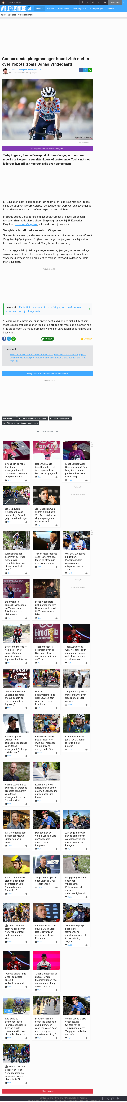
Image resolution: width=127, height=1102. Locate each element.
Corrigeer (87, 338)
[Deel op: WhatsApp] (90, 70)
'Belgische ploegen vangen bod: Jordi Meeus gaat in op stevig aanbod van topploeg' (15, 697)
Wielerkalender (8, 15)
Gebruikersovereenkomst (38, 1094)
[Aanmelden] (19, 418)
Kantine (50, 8)
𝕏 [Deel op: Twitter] (86, 70)
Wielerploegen (96, 8)
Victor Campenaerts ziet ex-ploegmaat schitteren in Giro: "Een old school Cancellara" (15, 883)
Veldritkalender (25, 15)
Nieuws (39, 8)
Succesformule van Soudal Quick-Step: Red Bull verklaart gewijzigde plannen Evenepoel (45, 932)
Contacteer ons (46, 1091)
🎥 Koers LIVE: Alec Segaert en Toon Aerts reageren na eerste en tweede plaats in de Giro (15, 1072)
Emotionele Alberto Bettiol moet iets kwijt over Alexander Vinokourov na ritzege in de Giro (45, 742)
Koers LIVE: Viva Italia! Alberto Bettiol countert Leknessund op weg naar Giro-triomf (46, 791)
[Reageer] (26, 522)
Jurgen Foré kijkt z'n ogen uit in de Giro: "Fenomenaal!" (45, 880)
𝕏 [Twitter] (108, 1091)
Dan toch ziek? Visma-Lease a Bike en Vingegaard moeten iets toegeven (45, 839)
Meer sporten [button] (15, 2)
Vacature (83, 1091)
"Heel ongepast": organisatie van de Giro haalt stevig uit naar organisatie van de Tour (45, 653)
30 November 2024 (18, 73)
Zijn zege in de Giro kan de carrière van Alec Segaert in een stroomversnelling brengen (75, 839)
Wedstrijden (78, 8)
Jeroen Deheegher (19, 70)
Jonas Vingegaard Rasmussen (34, 418)
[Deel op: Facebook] (81, 70)
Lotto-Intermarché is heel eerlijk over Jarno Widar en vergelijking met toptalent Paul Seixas (16, 653)
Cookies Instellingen (62, 1094)
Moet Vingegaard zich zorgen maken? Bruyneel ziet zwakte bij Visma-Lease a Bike (46, 608)
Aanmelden (115, 2)
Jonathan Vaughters (26, 224)
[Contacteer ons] (112, 1091)
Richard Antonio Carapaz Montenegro (22, 423)
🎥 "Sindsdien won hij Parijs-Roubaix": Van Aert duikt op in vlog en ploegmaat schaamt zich (45, 515)
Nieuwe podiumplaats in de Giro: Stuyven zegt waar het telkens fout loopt (45, 697)
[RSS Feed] (118, 1091)
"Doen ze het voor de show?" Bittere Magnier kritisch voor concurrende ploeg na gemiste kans (46, 980)
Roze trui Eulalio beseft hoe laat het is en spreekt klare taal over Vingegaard (48, 354)
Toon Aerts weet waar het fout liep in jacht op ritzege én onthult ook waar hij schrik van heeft (75, 653)
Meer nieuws (47, 431)
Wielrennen (63, 8)
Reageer (34, 73)
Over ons (59, 1091)
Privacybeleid (71, 1091)
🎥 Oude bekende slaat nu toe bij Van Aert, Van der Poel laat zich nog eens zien (15, 932)
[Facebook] (102, 1091)
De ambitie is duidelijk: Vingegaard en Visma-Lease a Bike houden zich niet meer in (16, 608)
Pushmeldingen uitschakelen (87, 1094)
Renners (110, 8)
